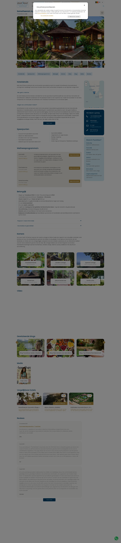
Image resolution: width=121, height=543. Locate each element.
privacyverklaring (42, 13)
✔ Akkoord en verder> (74, 16)
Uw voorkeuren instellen (47, 15)
